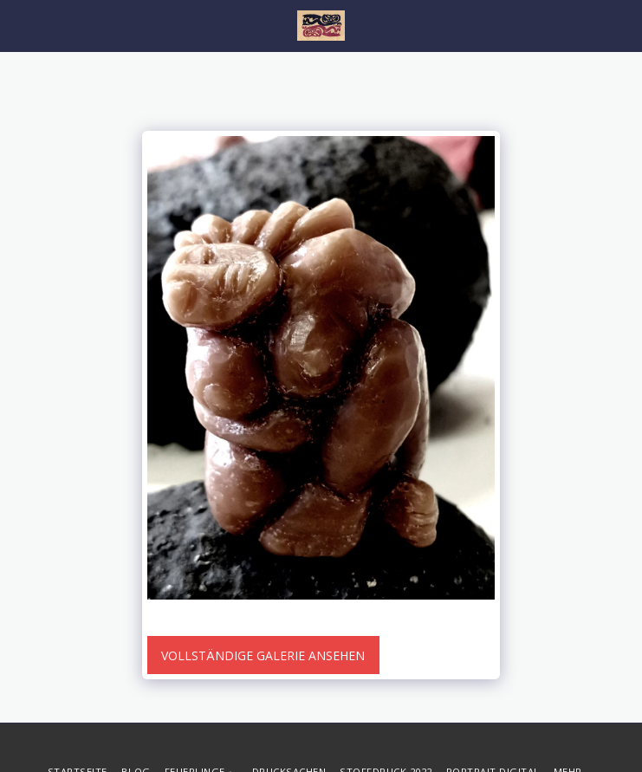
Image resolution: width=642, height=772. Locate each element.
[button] (19, 24)
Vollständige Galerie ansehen (263, 655)
